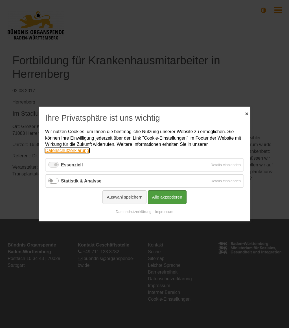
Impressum (164, 212)
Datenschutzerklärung (67, 150)
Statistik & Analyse (81, 181)
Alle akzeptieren (167, 197)
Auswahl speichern (124, 197)
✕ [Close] (246, 113)
